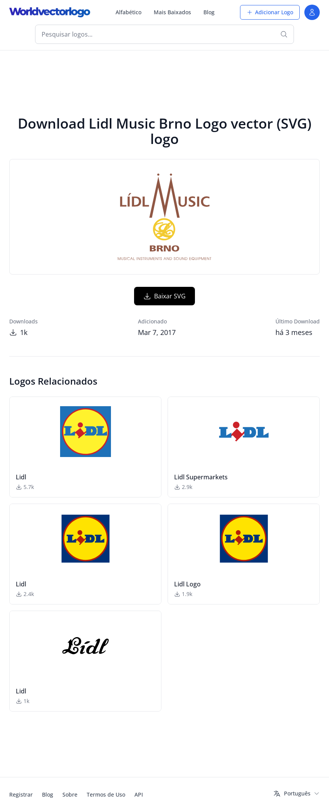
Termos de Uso (106, 794)
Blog (209, 12)
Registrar (21, 794)
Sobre (69, 794)
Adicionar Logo (270, 12)
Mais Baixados (172, 12)
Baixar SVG (164, 296)
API (138, 794)
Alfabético (128, 12)
